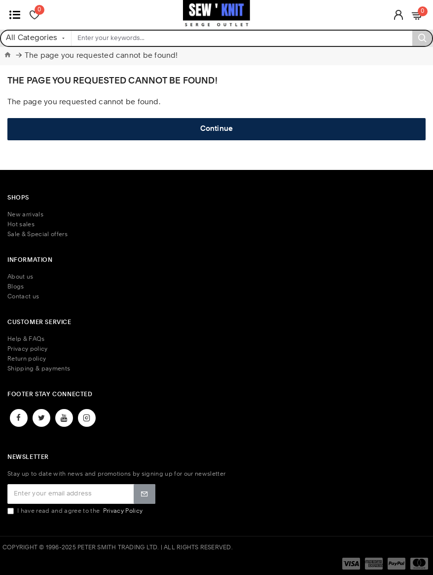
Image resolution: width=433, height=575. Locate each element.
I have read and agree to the (75, 511)
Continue (216, 129)
